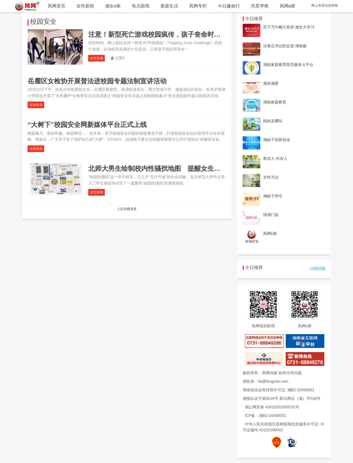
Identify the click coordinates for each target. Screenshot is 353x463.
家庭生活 (169, 6)
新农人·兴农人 (275, 158)
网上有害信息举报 (324, 5)
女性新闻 (85, 6)
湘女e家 (113, 6)
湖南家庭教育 (274, 102)
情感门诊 (271, 214)
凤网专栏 (198, 6)
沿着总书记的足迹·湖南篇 (285, 46)
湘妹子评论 (272, 196)
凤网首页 (56, 6)
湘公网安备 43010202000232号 (272, 407)
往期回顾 (317, 268)
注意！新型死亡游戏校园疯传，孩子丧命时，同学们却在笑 (174, 34)
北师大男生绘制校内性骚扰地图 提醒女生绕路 (157, 168)
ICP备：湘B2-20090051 (265, 415)
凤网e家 (287, 6)
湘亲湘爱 (271, 83)
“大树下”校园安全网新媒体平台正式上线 (87, 124)
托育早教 (260, 6)
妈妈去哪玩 (272, 121)
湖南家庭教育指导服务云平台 (288, 64)
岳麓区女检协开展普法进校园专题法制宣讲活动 (97, 81)
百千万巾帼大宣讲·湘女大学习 (288, 27)
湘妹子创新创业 (276, 139)
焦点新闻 (140, 6)
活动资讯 (35, 105)
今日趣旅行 (229, 6)
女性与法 (271, 177)
